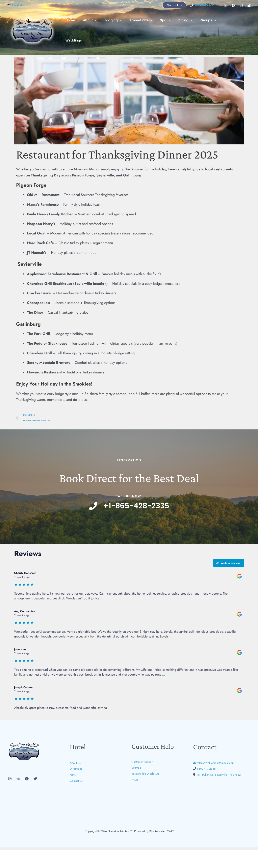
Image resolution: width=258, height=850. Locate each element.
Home (83, 28)
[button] (15, 5)
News (73, 777)
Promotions (148, 28)
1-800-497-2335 (206, 771)
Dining (189, 28)
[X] (225, 5)
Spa (170, 28)
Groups (209, 28)
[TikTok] (249, 5)
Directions (76, 771)
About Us (75, 765)
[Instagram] (241, 5)
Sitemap (136, 770)
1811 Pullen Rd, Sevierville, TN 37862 (218, 777)
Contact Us (76, 783)
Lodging (122, 28)
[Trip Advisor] (18, 781)
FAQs (134, 782)
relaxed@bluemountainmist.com (213, 765)
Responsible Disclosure (145, 776)
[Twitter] (35, 781)
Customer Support (142, 764)
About (101, 28)
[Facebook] (233, 5)
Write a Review (228, 566)
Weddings (232, 28)
